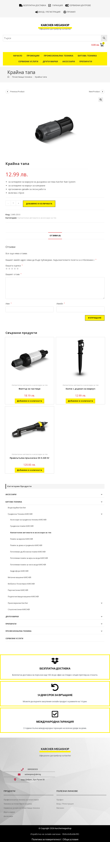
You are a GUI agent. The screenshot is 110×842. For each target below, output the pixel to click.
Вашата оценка (14, 266)
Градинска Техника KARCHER (20, 514)
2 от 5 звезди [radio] (9, 269)
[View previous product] (8, 92)
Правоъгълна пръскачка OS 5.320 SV (29, 458)
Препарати (85, 61)
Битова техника (87, 55)
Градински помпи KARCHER (22, 526)
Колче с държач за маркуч (80, 388)
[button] (100, 99)
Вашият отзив (13, 274)
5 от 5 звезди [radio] (18, 269)
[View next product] (102, 92)
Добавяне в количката (39, 203)
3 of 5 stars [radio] (12, 269)
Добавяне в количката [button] (29, 401)
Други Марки (50, 61)
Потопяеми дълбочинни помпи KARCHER (28, 552)
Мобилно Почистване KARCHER (21, 584)
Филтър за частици (29, 388)
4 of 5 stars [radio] (15, 269)
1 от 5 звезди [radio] (7, 269)
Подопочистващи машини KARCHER (23, 596)
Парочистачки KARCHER (18, 590)
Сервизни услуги (28, 61)
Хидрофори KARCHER (19, 571)
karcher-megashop (55, 25)
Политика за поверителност (46, 839)
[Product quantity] (13, 203)
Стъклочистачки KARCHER (19, 609)
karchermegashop (63, 828)
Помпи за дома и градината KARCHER (26, 545)
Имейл (60, 303)
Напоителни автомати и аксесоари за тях (36, 218)
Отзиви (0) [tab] (55, 235)
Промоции (33, 55)
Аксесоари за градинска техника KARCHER (28, 519)
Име (9, 303)
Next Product (94, 91)
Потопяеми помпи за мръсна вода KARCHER (29, 558)
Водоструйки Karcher (17, 507)
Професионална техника (58, 55)
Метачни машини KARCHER (19, 577)
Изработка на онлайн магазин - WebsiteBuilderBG (55, 834)
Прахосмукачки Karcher (18, 603)
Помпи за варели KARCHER (21, 539)
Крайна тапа (41, 77)
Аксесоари (68, 61)
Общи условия (70, 839)
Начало (17, 55)
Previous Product (17, 91)
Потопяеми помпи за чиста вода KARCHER (28, 564)
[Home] (8, 77)
